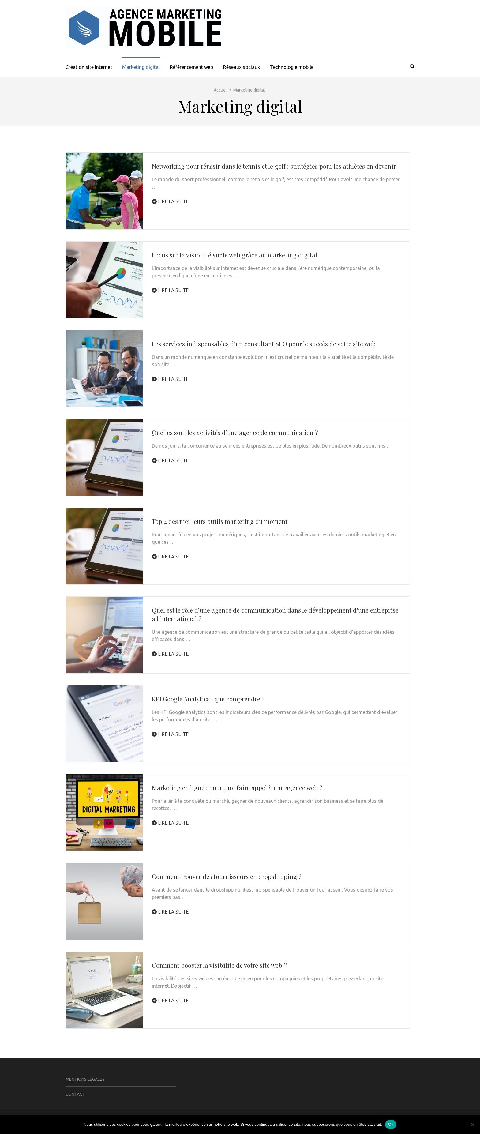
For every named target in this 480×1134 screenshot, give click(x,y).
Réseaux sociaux (241, 67)
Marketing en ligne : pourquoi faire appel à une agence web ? (237, 787)
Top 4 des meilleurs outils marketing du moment (219, 521)
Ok (390, 1124)
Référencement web (191, 67)
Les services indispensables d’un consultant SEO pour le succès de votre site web (264, 344)
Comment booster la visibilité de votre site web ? (219, 965)
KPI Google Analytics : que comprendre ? (208, 699)
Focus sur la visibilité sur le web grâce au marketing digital (234, 255)
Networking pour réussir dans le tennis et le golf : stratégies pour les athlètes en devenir (274, 166)
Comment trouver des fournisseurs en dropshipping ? (227, 876)
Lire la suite (170, 201)
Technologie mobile (291, 67)
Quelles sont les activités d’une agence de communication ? (235, 432)
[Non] (472, 1124)
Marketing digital (141, 67)
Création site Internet (89, 67)
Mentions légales (85, 1079)
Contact (75, 1094)
